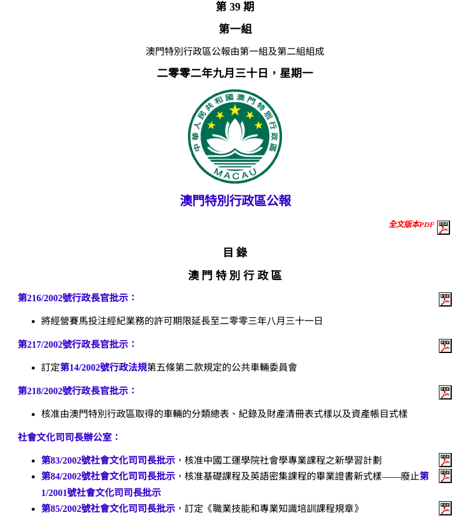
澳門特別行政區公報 (235, 201)
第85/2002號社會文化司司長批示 (108, 509)
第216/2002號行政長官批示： (77, 298)
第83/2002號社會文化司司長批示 (108, 460)
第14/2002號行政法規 (103, 367)
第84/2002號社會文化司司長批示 (108, 476)
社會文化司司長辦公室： (69, 437)
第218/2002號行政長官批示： (77, 391)
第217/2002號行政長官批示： (77, 344)
